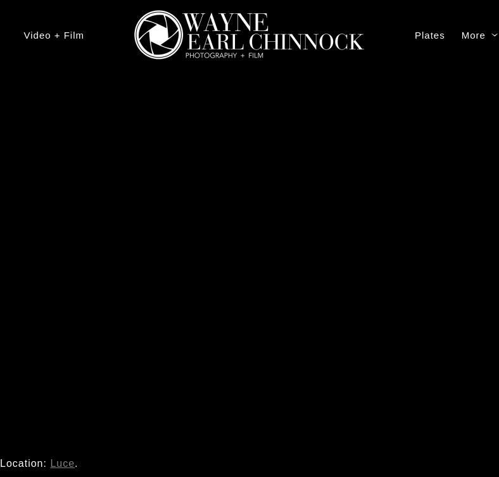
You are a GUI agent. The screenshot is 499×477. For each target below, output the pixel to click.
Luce (62, 463)
